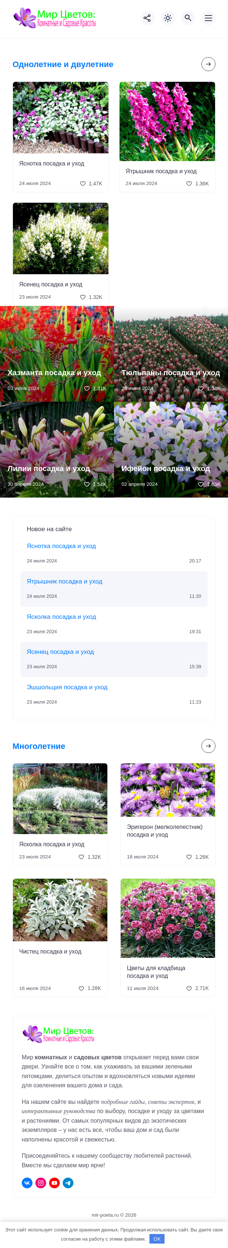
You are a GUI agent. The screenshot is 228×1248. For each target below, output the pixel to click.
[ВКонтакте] (27, 1183)
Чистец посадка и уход (50, 951)
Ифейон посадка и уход (165, 468)
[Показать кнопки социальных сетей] (148, 18)
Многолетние (39, 746)
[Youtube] (54, 1183)
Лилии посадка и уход (48, 468)
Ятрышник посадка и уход (161, 171)
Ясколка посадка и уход (61, 616)
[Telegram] (68, 1183)
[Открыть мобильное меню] (208, 18)
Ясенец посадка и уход (50, 284)
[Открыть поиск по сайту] (188, 18)
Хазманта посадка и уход (54, 373)
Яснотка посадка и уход (51, 163)
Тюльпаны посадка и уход (170, 373)
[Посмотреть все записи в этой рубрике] (208, 64)
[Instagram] (40, 1183)
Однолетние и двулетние (63, 64)
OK (157, 1239)
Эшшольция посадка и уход (67, 687)
